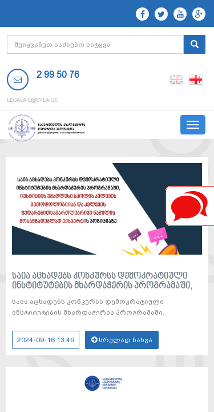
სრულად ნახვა (121, 340)
